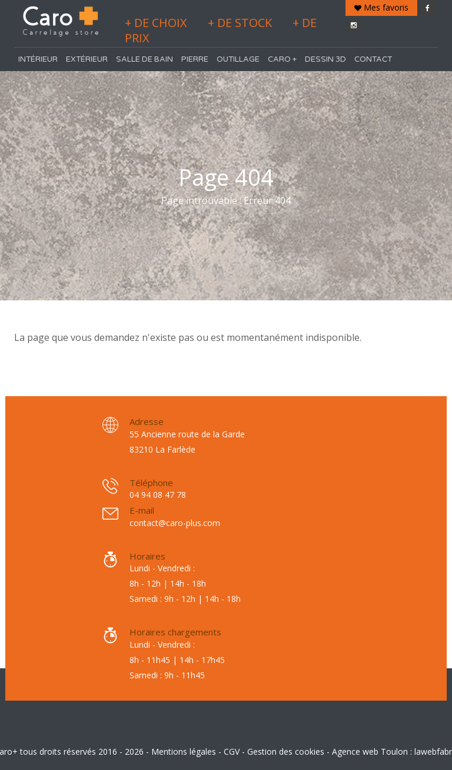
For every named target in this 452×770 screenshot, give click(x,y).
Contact (373, 59)
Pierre (194, 59)
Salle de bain (144, 59)
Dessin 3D (325, 59)
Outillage (238, 59)
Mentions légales (183, 751)
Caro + (282, 59)
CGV (232, 751)
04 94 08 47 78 (157, 494)
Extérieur (87, 59)
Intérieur (38, 59)
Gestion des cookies (285, 751)
